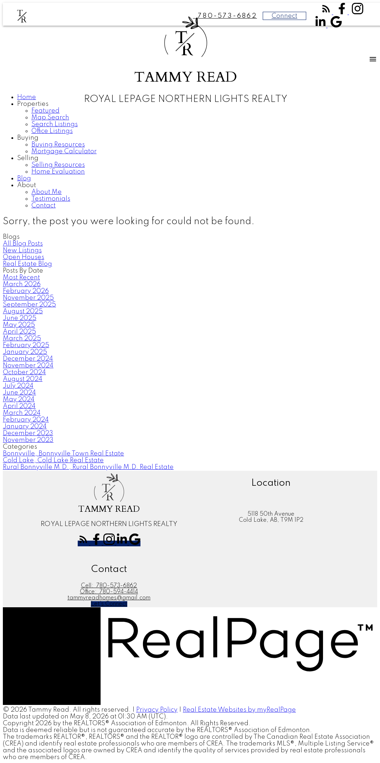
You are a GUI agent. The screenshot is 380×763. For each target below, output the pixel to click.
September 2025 (29, 304)
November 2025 (28, 298)
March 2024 (22, 413)
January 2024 (25, 426)
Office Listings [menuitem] (52, 131)
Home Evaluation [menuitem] (58, 172)
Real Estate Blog (27, 264)
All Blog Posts (23, 244)
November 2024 (28, 365)
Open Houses (23, 257)
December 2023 (28, 433)
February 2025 (26, 345)
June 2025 (19, 318)
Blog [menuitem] (24, 178)
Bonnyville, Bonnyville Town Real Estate (63, 453)
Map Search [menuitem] (50, 117)
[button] (326, 12)
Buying (27, 138)
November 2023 (28, 440)
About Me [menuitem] (46, 192)
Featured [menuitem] (45, 111)
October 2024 (24, 372)
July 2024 (18, 386)
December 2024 (28, 359)
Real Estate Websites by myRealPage (239, 710)
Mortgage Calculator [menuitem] (64, 151)
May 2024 (19, 399)
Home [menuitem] (26, 97)
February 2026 (26, 291)
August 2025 (23, 311)
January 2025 (25, 352)
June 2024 (19, 393)
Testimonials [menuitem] (50, 199)
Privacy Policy (157, 710)
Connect (284, 16)
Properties (32, 104)
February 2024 (26, 420)
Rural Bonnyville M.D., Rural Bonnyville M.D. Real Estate (88, 467)
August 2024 (22, 379)
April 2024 (19, 406)
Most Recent (21, 277)
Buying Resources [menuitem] (58, 144)
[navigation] (190, 151)
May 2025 (19, 325)
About (26, 185)
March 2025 (22, 338)
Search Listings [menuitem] (54, 124)
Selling (27, 158)
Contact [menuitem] (43, 205)
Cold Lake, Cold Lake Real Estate (53, 460)
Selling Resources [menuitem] (58, 165)
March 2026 (22, 284)
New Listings (22, 250)
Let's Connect (109, 604)
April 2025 (19, 332)
